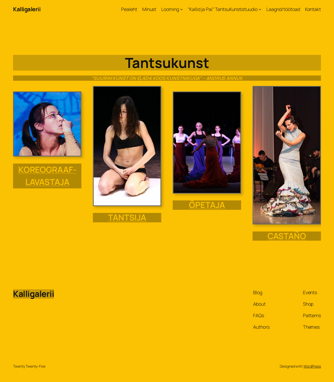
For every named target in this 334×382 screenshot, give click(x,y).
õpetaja (207, 205)
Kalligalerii (26, 9)
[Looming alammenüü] (181, 9)
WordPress (312, 366)
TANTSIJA (127, 217)
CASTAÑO (286, 236)
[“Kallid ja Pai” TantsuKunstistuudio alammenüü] (260, 9)
